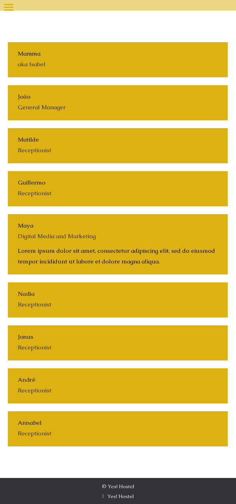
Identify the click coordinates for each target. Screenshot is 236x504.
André (27, 379)
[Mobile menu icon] (8, 5)
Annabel (29, 422)
